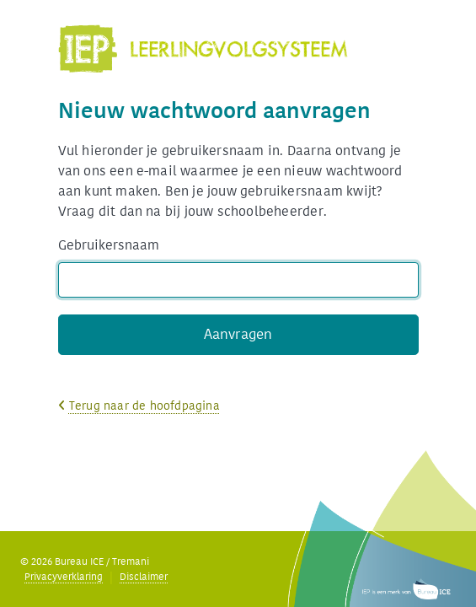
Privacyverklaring (63, 576)
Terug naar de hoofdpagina (144, 406)
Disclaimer (144, 576)
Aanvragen (238, 334)
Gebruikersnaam (108, 245)
